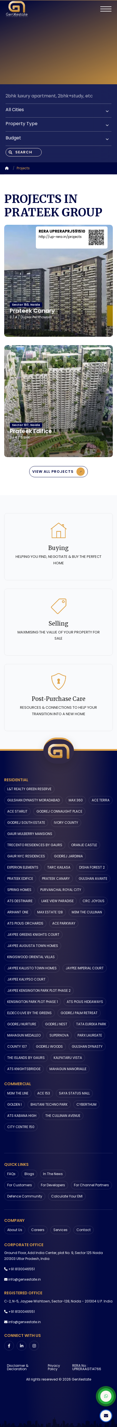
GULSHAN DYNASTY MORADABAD (33, 800)
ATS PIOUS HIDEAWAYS (85, 1001)
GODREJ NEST (56, 1024)
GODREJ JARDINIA (68, 856)
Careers (37, 1229)
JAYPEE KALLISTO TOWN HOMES (32, 968)
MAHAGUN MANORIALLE (67, 1068)
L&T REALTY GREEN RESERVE (29, 789)
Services (60, 1229)
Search (20, 152)
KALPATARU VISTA (68, 1057)
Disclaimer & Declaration (17, 1367)
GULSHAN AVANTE (93, 878)
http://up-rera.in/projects (60, 236)
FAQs (11, 1173)
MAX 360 (76, 800)
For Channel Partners (91, 1185)
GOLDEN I (14, 1104)
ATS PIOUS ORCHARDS (25, 923)
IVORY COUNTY (66, 822)
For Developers (53, 1185)
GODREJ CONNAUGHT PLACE (59, 811)
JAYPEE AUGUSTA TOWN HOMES (32, 945)
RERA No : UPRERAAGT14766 (86, 1367)
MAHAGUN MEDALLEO (24, 1035)
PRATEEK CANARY (56, 878)
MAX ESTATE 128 (50, 912)
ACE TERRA (100, 800)
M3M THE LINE (17, 1093)
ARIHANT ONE (17, 912)
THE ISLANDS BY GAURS (26, 1057)
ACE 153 (43, 1093)
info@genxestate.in (24, 1279)
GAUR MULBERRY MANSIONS (29, 833)
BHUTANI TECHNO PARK (49, 1104)
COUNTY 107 (17, 1046)
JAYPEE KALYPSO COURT (26, 979)
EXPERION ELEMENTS (22, 867)
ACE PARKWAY (63, 923)
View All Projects (59, 471)
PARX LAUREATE (90, 1035)
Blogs (29, 1173)
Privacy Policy (54, 1367)
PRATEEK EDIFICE (20, 878)
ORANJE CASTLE (84, 845)
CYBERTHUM (86, 1104)
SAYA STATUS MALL (74, 1093)
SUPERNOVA (59, 1035)
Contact (83, 1229)
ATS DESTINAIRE (20, 901)
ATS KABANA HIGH (21, 1115)
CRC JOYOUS (93, 901)
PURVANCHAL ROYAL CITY (60, 889)
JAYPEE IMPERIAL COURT (85, 968)
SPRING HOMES (19, 889)
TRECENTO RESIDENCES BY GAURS (34, 845)
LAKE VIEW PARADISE (57, 901)
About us (14, 1229)
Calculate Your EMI (67, 1196)
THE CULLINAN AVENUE (62, 1115)
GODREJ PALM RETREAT (79, 1012)
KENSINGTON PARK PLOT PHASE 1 (32, 1001)
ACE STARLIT (17, 811)
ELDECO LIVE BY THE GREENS (29, 1012)
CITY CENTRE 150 (20, 1126)
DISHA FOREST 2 (92, 867)
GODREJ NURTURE (21, 1024)
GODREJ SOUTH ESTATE (26, 822)
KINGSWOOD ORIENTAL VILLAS (31, 957)
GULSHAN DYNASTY (87, 1046)
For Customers (19, 1185)
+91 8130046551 (21, 1269)
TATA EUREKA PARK (91, 1024)
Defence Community (24, 1196)
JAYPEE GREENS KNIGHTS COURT (33, 934)
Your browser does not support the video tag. (58, 42)
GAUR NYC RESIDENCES (26, 856)
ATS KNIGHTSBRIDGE (24, 1068)
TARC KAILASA (58, 867)
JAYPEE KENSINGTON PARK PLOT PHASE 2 (39, 990)
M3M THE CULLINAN (87, 912)
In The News (53, 1173)
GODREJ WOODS (49, 1046)
